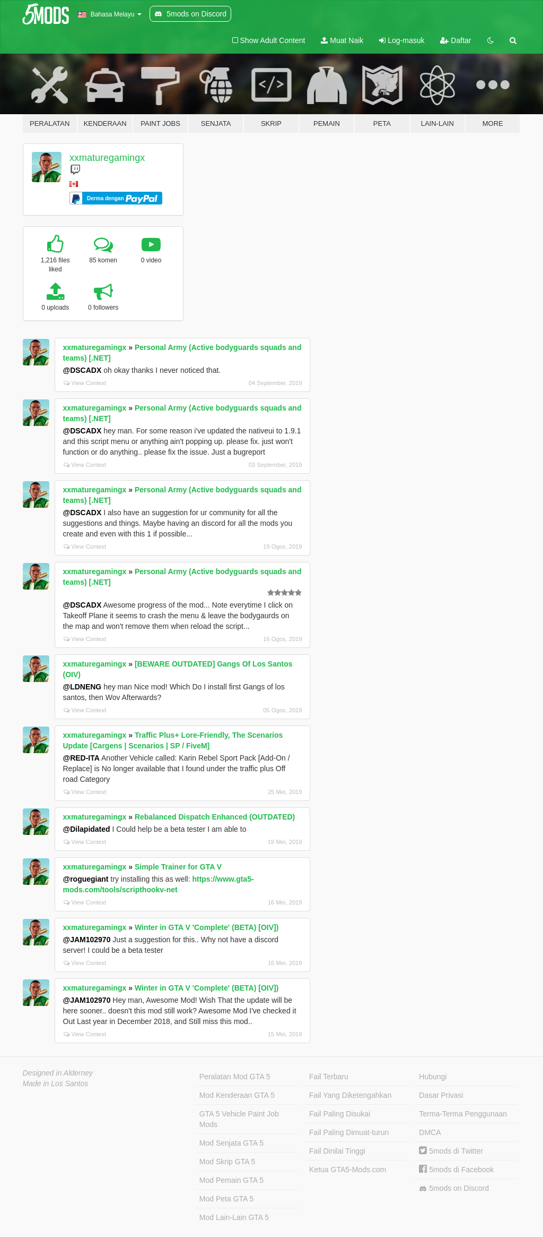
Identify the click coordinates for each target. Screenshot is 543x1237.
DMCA (430, 1132)
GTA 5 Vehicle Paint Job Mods (239, 1119)
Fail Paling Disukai (339, 1114)
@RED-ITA (81, 758)
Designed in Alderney (58, 1073)
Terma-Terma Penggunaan (463, 1114)
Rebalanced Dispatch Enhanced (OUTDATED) (215, 817)
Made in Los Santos (56, 1083)
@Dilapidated (86, 829)
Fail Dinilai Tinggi (337, 1151)
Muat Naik (342, 40)
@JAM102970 (87, 939)
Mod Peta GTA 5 (226, 1199)
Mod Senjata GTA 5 (231, 1143)
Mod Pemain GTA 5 (231, 1180)
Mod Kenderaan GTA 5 (237, 1095)
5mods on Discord (454, 1188)
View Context (85, 383)
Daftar (455, 40)
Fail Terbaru (328, 1076)
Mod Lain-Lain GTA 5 (234, 1217)
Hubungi (432, 1076)
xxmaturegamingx (107, 157)
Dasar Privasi (441, 1095)
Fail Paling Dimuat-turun (349, 1132)
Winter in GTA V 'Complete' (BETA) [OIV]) (206, 927)
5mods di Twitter (451, 1151)
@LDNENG (82, 687)
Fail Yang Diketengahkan (350, 1095)
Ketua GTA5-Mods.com (347, 1169)
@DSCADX (82, 370)
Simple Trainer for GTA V (178, 867)
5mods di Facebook (456, 1169)
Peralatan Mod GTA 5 (234, 1076)
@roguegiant (86, 879)
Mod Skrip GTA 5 (227, 1161)
